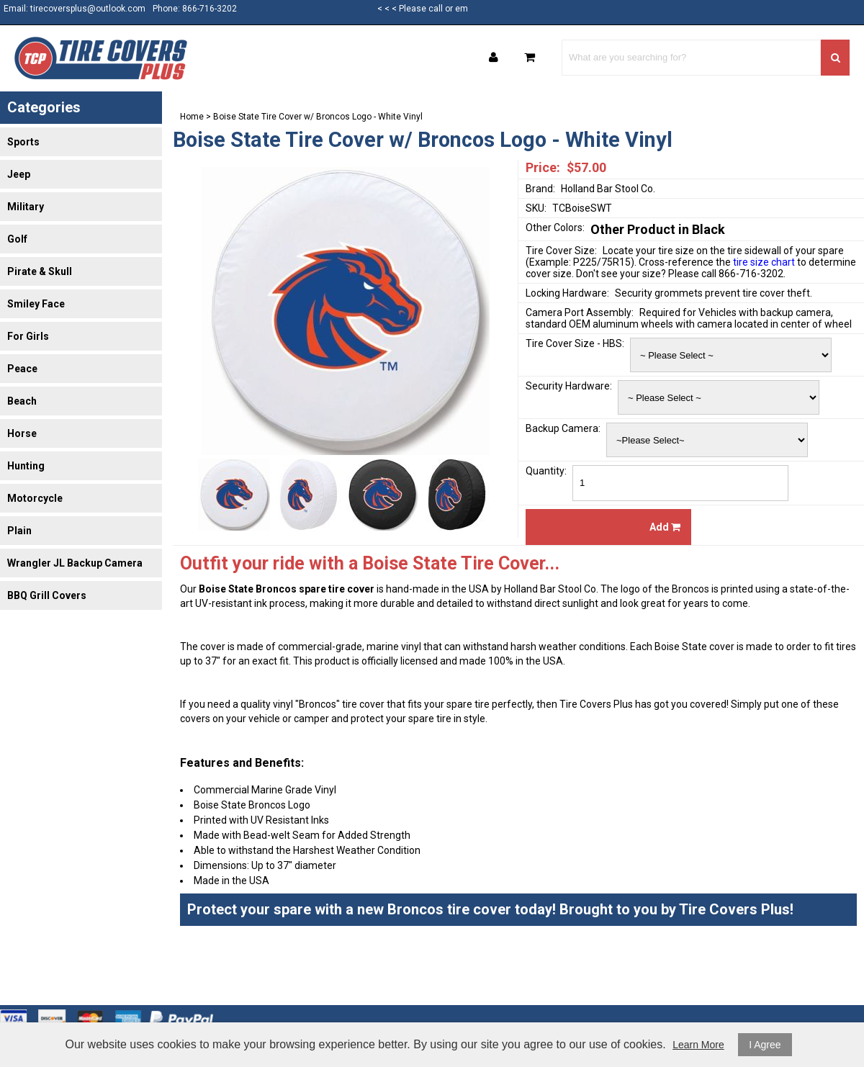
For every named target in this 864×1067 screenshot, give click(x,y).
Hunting (26, 466)
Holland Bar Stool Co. (608, 188)
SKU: (536, 208)
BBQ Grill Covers (46, 595)
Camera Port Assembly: (580, 312)
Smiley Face (36, 304)
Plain (19, 530)
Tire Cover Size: (561, 250)
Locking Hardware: (567, 293)
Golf (17, 239)
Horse (22, 433)
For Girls (28, 336)
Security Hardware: (569, 386)
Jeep (18, 174)
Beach (22, 401)
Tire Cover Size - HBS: (575, 343)
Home (192, 117)
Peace (22, 368)
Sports (23, 142)
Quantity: (546, 471)
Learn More (698, 1044)
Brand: (540, 188)
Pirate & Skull (39, 271)
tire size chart (764, 262)
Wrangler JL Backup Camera (75, 563)
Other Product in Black (657, 229)
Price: (543, 167)
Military (25, 206)
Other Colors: (555, 227)
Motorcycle (35, 498)
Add (664, 527)
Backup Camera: (563, 428)
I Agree (764, 1044)
